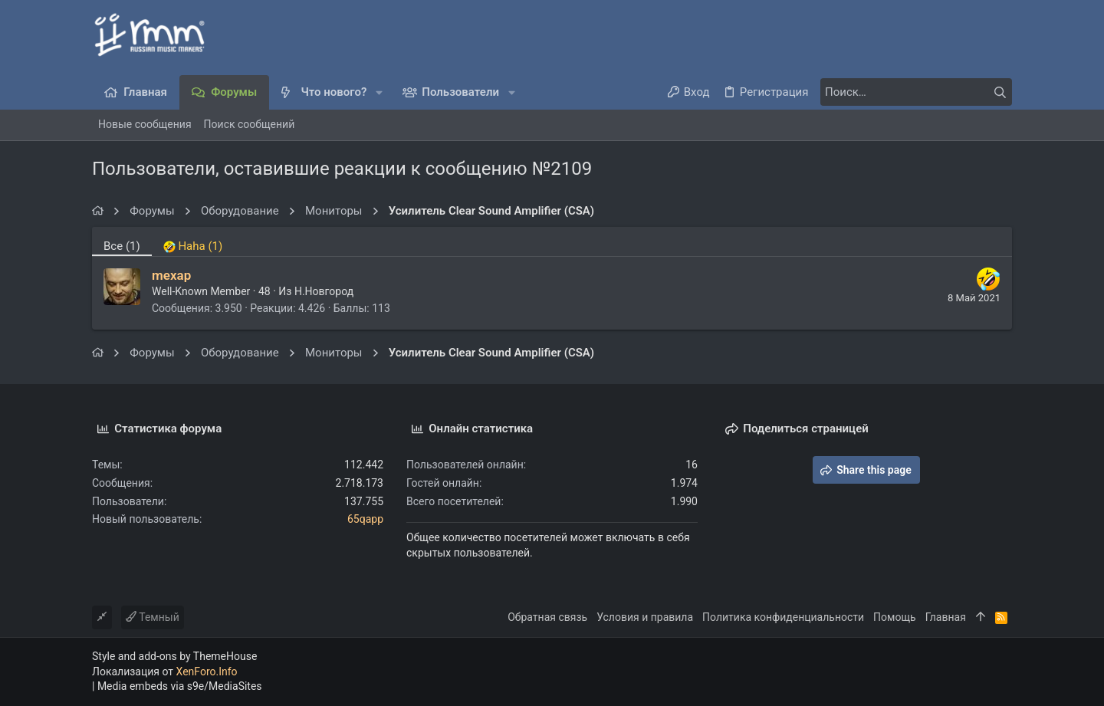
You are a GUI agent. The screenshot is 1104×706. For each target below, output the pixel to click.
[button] (379, 92)
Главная (945, 617)
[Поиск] (916, 92)
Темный (152, 617)
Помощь (894, 617)
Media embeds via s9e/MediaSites (179, 686)
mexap (171, 275)
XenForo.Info (207, 671)
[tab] (193, 241)
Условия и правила (644, 617)
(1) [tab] (122, 246)
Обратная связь (547, 617)
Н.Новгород (323, 291)
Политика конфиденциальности (783, 617)
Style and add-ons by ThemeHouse (174, 656)
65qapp (365, 519)
